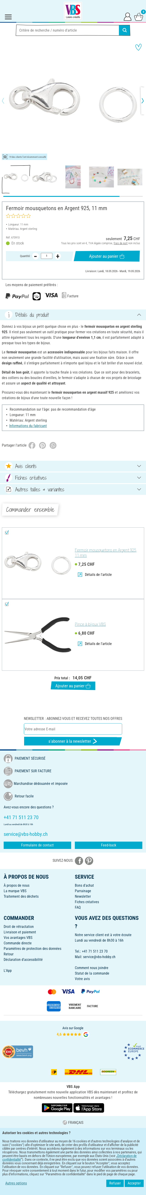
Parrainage (83, 891)
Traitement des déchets (21, 896)
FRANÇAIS (73, 1122)
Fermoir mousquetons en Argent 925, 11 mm (106, 553)
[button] (7, 100)
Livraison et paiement (20, 932)
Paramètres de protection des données (32, 948)
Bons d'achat (84, 885)
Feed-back (108, 845)
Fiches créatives (87, 902)
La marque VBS (15, 891)
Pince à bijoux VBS (90, 624)
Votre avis (82, 979)
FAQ (78, 907)
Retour (9, 954)
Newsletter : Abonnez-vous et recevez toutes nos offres (73, 718)
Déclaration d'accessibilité (23, 959)
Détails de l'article (95, 574)
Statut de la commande (92, 973)
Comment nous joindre (91, 968)
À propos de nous (16, 885)
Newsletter (83, 896)
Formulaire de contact (37, 845)
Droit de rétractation (19, 926)
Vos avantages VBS (18, 937)
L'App (8, 970)
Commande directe (18, 943)
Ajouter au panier (107, 256)
